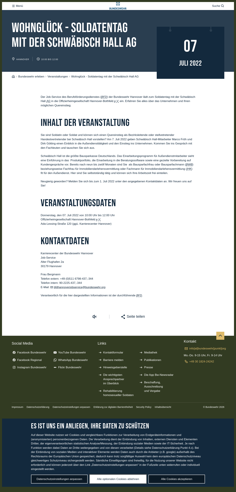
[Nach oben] (220, 349)
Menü (17, 12)
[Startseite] (13, 90)
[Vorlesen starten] (94, 330)
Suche (218, 12)
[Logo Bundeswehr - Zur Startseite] (118, 13)
